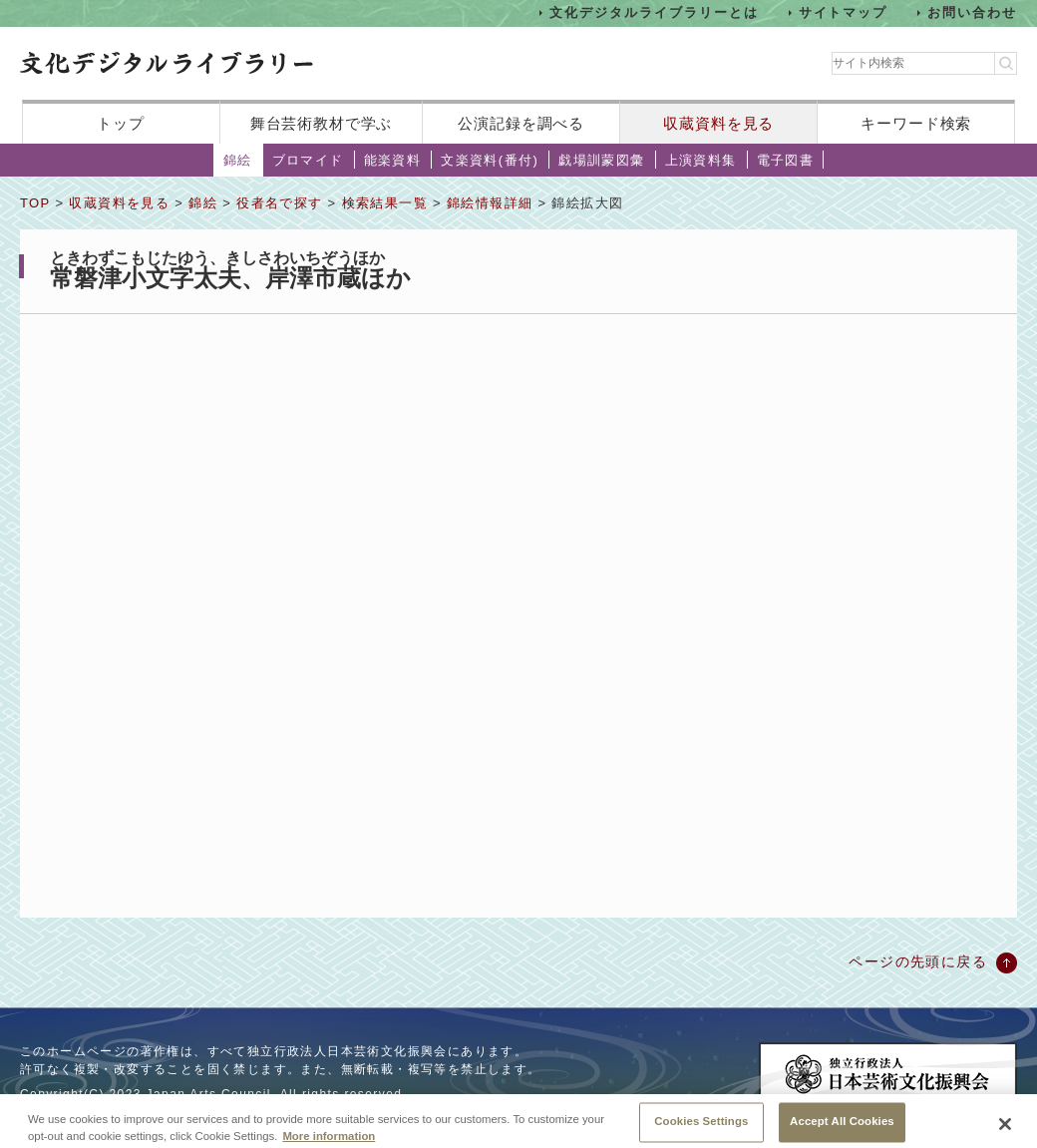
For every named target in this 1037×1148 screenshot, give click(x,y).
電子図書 (786, 160)
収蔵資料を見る (718, 123)
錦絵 (237, 160)
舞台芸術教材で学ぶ (321, 123)
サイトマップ (843, 12)
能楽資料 (393, 160)
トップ (121, 123)
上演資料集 (701, 160)
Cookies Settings (701, 1126)
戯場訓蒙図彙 (601, 160)
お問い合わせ (972, 12)
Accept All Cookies (842, 1126)
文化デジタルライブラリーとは (653, 12)
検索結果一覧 (385, 202)
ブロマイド (308, 160)
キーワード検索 (916, 123)
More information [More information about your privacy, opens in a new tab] (328, 1141)
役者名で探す (279, 202)
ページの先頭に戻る (918, 961)
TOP (35, 202)
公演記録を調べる (521, 123)
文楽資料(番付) (489, 160)
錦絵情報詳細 (489, 202)
